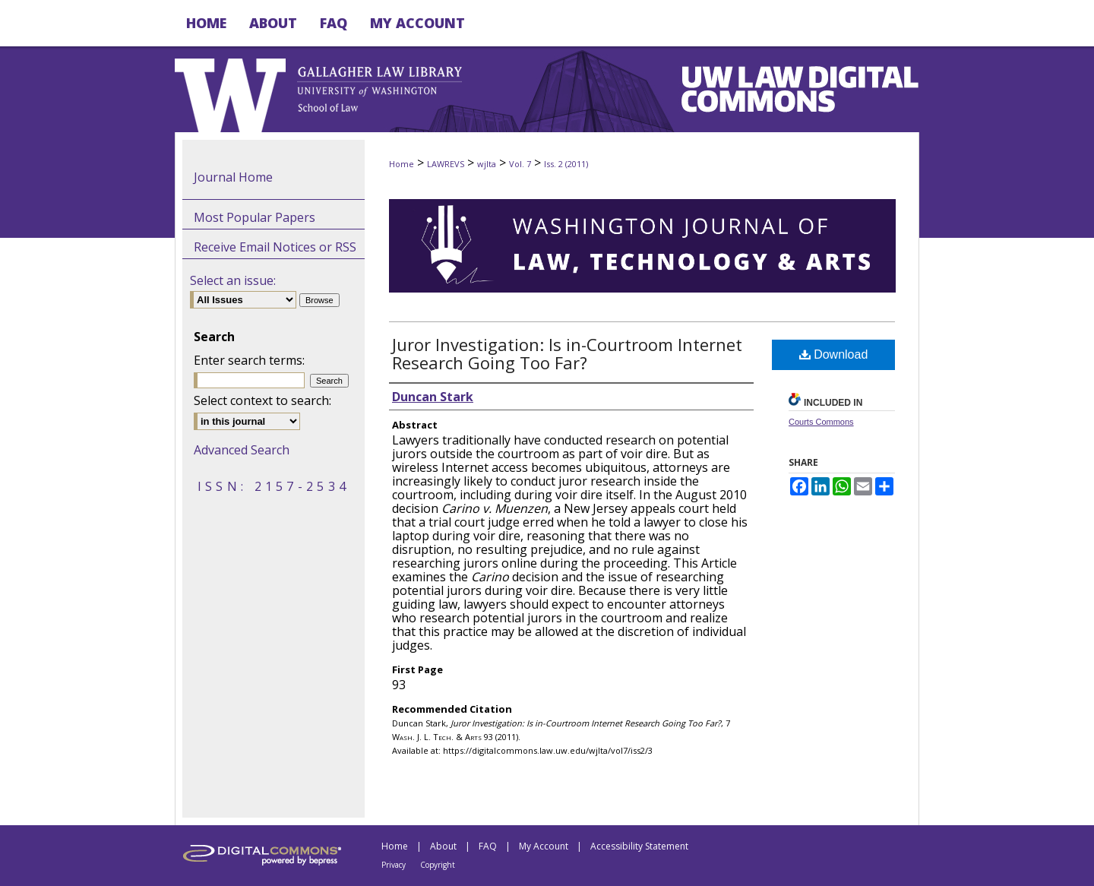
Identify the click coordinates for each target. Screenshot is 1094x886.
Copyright (437, 864)
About (443, 846)
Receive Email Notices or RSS (275, 247)
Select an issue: (233, 280)
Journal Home (233, 177)
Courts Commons (821, 421)
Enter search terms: (249, 360)
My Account (543, 846)
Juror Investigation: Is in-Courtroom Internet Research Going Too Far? (567, 353)
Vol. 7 (520, 163)
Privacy (393, 864)
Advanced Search (241, 449)
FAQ (488, 846)
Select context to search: (262, 400)
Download (833, 354)
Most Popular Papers (254, 217)
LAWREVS (445, 163)
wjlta (486, 163)
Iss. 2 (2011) (566, 163)
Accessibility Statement (639, 846)
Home (401, 163)
